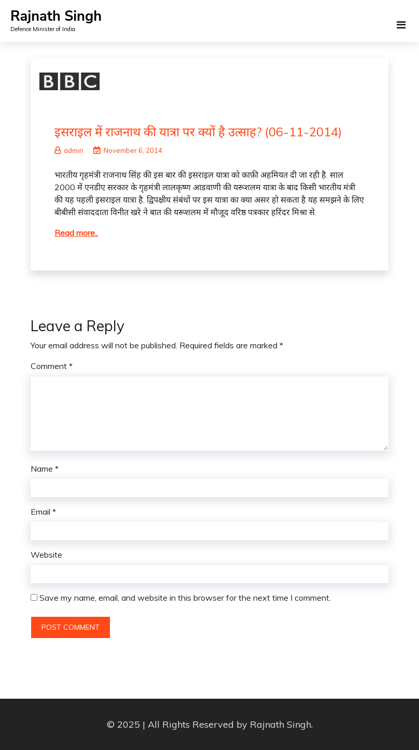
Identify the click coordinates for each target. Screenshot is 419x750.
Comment (52, 366)
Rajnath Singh (56, 16)
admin (68, 150)
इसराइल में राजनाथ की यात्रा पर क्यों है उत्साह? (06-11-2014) (198, 131)
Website (46, 554)
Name (45, 468)
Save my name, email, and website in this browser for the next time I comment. (185, 597)
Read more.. (76, 233)
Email (43, 511)
